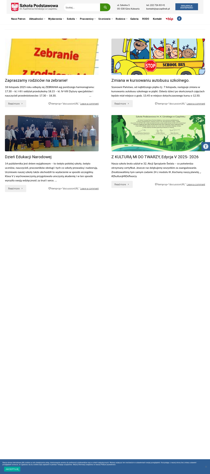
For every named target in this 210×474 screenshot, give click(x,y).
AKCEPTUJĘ (12, 469)
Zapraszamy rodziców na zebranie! (36, 80)
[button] (205, 146)
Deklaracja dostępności (186, 7)
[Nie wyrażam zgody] (206, 466)
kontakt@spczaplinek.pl (158, 8)
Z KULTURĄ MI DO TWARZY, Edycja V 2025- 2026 (155, 156)
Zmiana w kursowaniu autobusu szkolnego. (150, 80)
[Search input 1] (82, 7)
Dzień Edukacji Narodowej (28, 156)
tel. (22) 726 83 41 (155, 5)
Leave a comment (89, 103)
